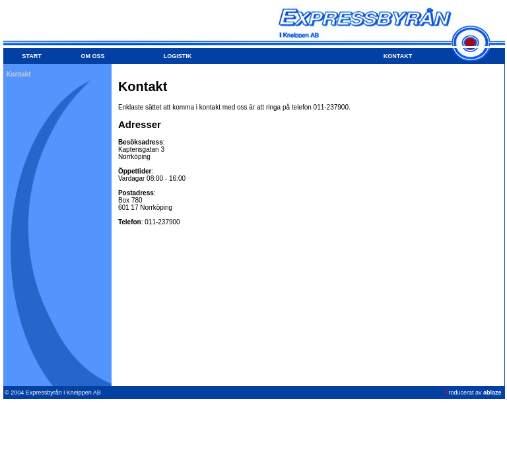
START (31, 56)
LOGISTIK (178, 56)
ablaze (492, 392)
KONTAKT (398, 56)
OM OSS (92, 56)
